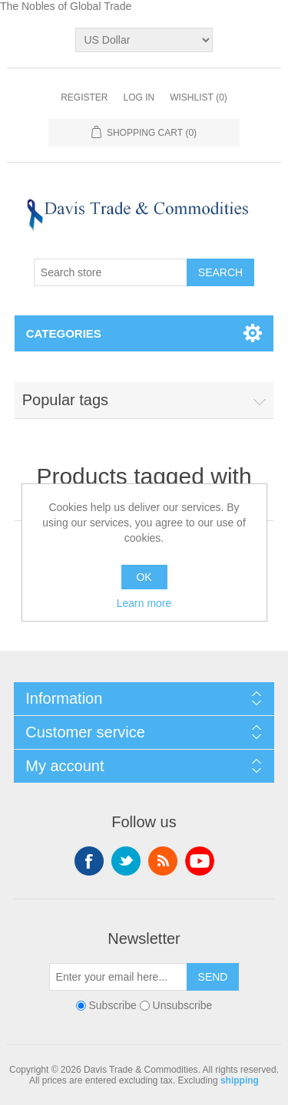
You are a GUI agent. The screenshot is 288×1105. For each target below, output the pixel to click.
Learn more (144, 603)
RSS (162, 861)
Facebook (89, 861)
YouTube (199, 861)
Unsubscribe (183, 1005)
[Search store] (110, 272)
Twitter (126, 861)
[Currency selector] (143, 40)
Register (84, 97)
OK (143, 577)
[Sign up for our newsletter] (118, 977)
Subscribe (113, 1005)
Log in (138, 97)
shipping (239, 1080)
